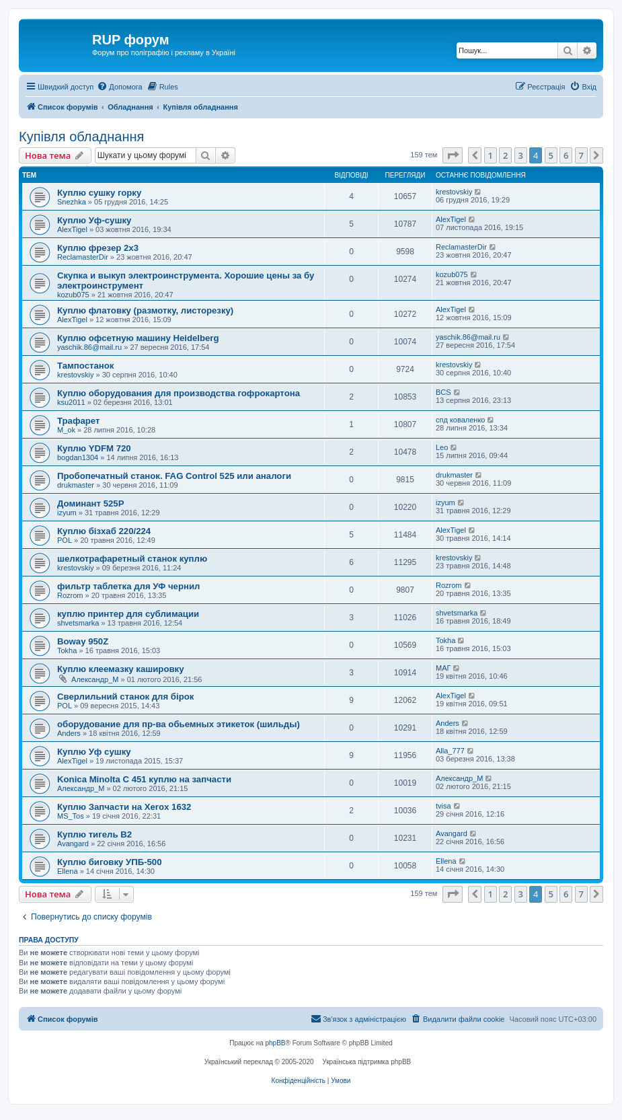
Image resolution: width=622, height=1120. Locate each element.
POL (64, 540)
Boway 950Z (82, 641)
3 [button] (520, 155)
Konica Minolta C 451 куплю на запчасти (144, 779)
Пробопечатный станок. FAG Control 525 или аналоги (174, 476)
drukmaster (75, 485)
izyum (67, 513)
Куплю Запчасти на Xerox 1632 (124, 807)
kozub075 (73, 295)
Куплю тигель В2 (94, 834)
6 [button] (565, 155)
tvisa (443, 806)
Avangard (73, 843)
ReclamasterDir (82, 257)
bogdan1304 (77, 457)
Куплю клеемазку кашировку (120, 669)
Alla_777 (450, 751)
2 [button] (505, 155)
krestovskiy (454, 192)
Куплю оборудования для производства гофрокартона (178, 393)
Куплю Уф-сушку (94, 220)
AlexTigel (72, 229)
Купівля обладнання (81, 136)
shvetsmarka (78, 623)
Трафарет (78, 421)
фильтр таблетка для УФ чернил (128, 586)
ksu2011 (71, 402)
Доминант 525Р (90, 503)
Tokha (67, 650)
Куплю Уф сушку (94, 752)
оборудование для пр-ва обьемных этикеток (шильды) (178, 724)
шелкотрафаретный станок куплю (132, 559)
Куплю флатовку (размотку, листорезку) (145, 310)
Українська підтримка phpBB (366, 1062)
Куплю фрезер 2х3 (98, 248)
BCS (443, 392)
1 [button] (490, 155)
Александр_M (94, 679)
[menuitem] (119, 87)
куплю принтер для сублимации (128, 614)
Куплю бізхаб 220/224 (104, 531)
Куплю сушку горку (99, 193)
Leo (442, 447)
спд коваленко (460, 420)
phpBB (276, 1043)
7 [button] (581, 155)
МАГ (443, 668)
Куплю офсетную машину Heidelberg (138, 338)
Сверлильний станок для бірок (125, 697)
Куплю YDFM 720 (94, 448)
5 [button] (551, 155)
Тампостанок (85, 366)
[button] (452, 155)
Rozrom (70, 595)
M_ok (66, 430)
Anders (69, 733)
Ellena (67, 871)
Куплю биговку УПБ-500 (109, 862)
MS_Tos (70, 816)
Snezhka (71, 202)
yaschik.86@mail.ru (89, 347)
